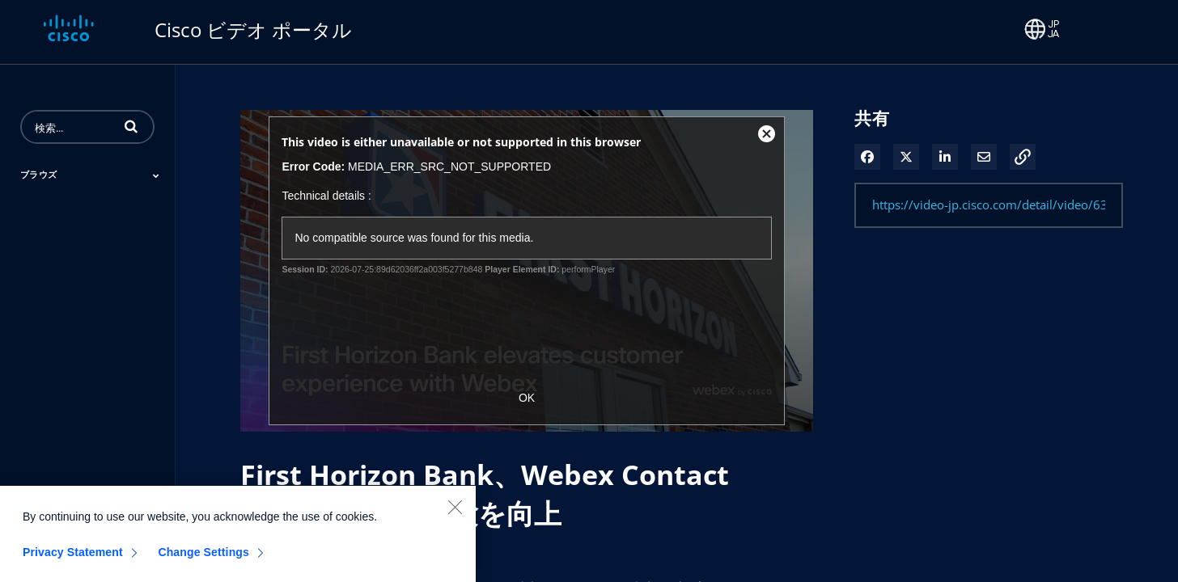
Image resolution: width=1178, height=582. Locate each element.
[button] (131, 126)
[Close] (455, 516)
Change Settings (203, 561)
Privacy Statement (73, 561)
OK (527, 397)
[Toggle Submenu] (156, 175)
